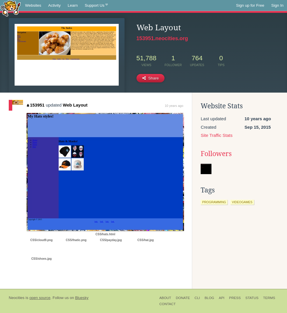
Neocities (16, 298)
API (221, 298)
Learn (73, 5)
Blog (209, 298)
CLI (197, 298)
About (165, 298)
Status (251, 298)
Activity (54, 5)
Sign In (277, 5)
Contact (167, 304)
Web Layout (75, 104)
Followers (216, 154)
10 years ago (174, 105)
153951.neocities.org (162, 38)
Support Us (96, 5)
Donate (183, 298)
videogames (242, 202)
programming (214, 202)
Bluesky (81, 298)
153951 (36, 104)
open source (39, 298)
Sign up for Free (250, 5)
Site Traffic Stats (216, 135)
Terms (269, 298)
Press (235, 298)
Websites (33, 5)
